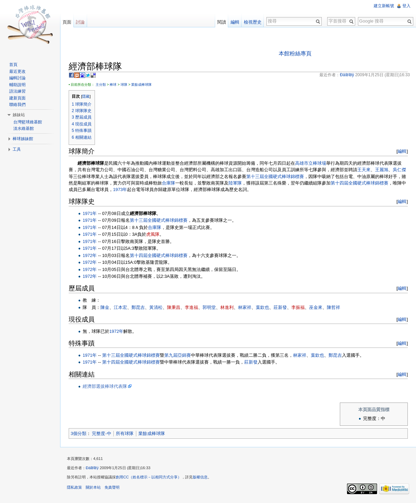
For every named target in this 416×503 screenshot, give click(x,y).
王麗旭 (381, 169)
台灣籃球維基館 (27, 122)
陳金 (104, 307)
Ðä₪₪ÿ (92, 468)
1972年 (90, 255)
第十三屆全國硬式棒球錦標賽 (275, 176)
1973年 (120, 189)
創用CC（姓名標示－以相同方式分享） (148, 477)
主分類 (101, 84)
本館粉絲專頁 (295, 53)
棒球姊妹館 (23, 138)
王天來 (364, 169)
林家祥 (244, 307)
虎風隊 (153, 234)
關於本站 (93, 487)
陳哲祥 (333, 307)
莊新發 (280, 307)
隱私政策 (74, 487)
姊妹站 (19, 114)
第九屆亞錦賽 (177, 355)
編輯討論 (17, 78)
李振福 (298, 307)
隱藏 (85, 96)
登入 (406, 5)
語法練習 (17, 91)
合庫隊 (168, 183)
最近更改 (17, 71)
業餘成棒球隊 (141, 84)
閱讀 (221, 22)
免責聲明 (112, 487)
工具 (17, 149)
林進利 (227, 307)
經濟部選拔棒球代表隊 (105, 386)
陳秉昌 (173, 307)
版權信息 (200, 477)
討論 (80, 22)
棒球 (113, 84)
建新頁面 (17, 98)
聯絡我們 (17, 104)
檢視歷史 (253, 22)
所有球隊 (125, 433)
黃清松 (156, 307)
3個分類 (78, 433)
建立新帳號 (384, 5)
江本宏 (120, 307)
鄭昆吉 (138, 307)
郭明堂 (209, 307)
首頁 (13, 64)
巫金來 (315, 307)
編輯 (402, 151)
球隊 (124, 84)
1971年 (90, 213)
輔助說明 (17, 84)
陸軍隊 (235, 183)
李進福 (191, 307)
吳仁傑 (399, 169)
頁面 (67, 22)
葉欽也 (262, 307)
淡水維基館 (23, 128)
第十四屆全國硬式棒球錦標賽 (359, 183)
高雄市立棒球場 (310, 163)
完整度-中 (101, 433)
